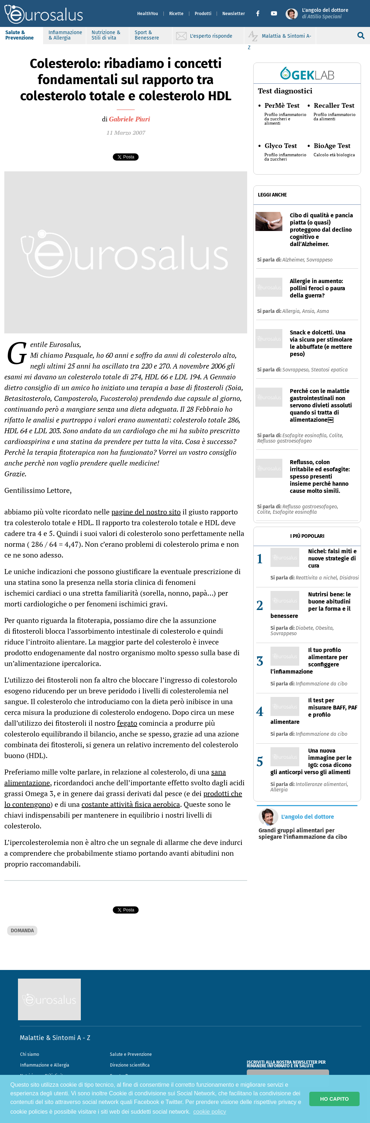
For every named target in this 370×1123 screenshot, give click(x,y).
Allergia (279, 790)
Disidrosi (349, 578)
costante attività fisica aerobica (131, 804)
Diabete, (305, 628)
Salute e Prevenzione (131, 1054)
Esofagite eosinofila (295, 512)
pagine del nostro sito (146, 512)
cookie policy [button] (209, 1112)
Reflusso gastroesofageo (284, 441)
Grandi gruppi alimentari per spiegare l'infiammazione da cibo (303, 833)
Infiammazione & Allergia (65, 35)
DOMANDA (22, 931)
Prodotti (203, 13)
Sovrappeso (319, 260)
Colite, (336, 436)
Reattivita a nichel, (317, 578)
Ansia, (309, 311)
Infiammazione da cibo (321, 684)
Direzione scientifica (130, 1065)
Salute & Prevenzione (19, 35)
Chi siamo (29, 1054)
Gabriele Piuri (129, 119)
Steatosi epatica (329, 370)
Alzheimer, (294, 260)
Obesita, (324, 628)
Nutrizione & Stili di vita (106, 35)
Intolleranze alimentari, (322, 784)
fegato (127, 723)
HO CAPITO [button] (334, 1099)
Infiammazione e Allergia (44, 1065)
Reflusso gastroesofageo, (310, 507)
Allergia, (292, 311)
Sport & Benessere (147, 35)
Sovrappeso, (296, 370)
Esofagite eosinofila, (305, 436)
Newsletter (233, 13)
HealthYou (147, 13)
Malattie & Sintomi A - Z (55, 1038)
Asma (323, 311)
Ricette (176, 13)
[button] (260, 14)
